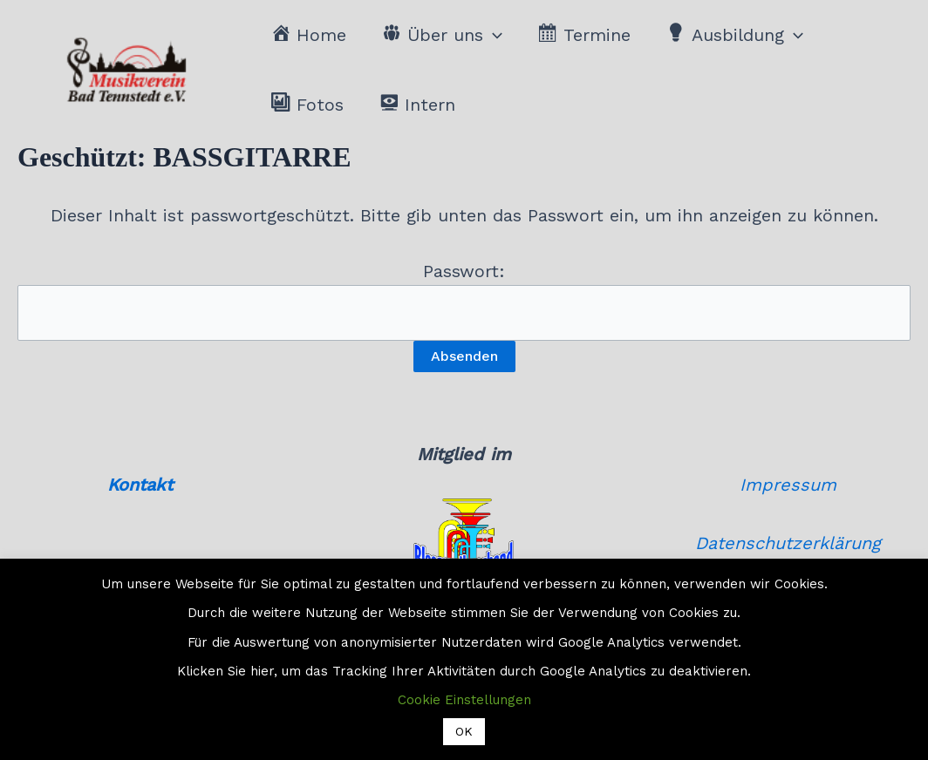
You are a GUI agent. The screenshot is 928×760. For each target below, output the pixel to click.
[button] (492, 35)
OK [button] (464, 731)
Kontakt (140, 484)
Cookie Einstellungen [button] (464, 700)
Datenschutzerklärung (788, 543)
